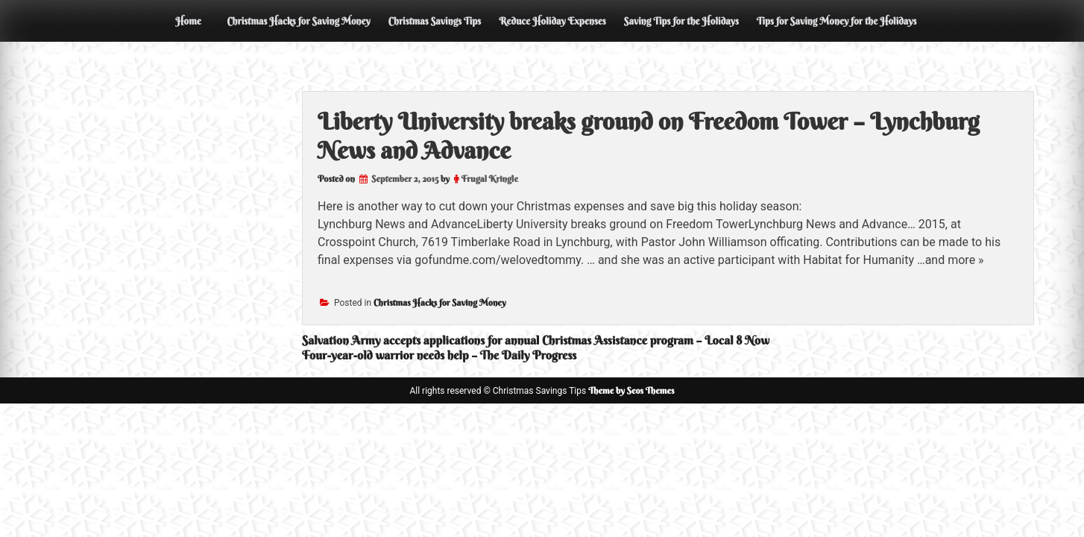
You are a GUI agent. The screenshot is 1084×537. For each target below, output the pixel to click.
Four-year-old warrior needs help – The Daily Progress (439, 355)
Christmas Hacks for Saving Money (298, 21)
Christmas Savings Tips (434, 21)
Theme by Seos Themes (631, 390)
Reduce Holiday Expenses (552, 21)
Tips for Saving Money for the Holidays (837, 21)
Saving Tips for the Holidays (681, 21)
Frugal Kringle (489, 178)
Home (188, 21)
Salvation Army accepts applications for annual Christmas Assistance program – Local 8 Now (535, 340)
